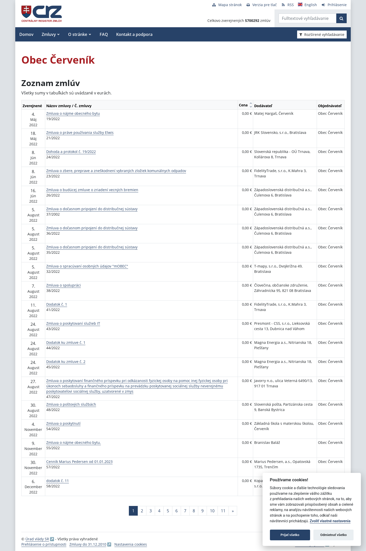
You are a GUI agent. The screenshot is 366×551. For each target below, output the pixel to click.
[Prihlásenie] (334, 4)
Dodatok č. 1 (56, 304)
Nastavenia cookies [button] (130, 544)
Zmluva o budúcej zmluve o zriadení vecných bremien (92, 189)
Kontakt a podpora (134, 34)
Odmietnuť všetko (333, 535)
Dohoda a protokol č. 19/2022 (71, 151)
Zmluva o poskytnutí (63, 423)
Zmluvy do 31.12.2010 (87, 544)
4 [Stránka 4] (159, 511)
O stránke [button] (77, 34)
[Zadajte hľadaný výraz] (308, 18)
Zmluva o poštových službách (71, 404)
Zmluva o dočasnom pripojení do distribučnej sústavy (92, 208)
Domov (26, 34)
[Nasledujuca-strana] (232, 511)
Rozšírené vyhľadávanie (321, 34)
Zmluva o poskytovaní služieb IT (73, 323)
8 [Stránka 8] (194, 511)
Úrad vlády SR (37, 538)
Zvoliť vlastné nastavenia (330, 521)
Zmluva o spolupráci (63, 285)
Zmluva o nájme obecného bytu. (73, 442)
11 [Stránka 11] (223, 511)
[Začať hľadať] (341, 18)
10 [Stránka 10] (212, 511)
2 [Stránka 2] (142, 511)
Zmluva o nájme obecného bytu (73, 113)
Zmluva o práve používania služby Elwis (80, 132)
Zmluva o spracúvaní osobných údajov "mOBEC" (87, 266)
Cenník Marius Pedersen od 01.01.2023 (79, 461)
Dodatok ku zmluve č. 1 (65, 342)
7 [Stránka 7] (185, 511)
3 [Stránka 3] (150, 511)
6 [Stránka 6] (176, 511)
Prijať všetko (290, 535)
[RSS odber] (287, 4)
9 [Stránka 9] (202, 511)
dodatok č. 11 (57, 480)
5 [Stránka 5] (168, 511)
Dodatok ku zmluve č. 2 (65, 361)
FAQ (104, 34)
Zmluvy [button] (49, 34)
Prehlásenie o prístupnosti (43, 544)
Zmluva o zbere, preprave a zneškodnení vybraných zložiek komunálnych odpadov (116, 170)
